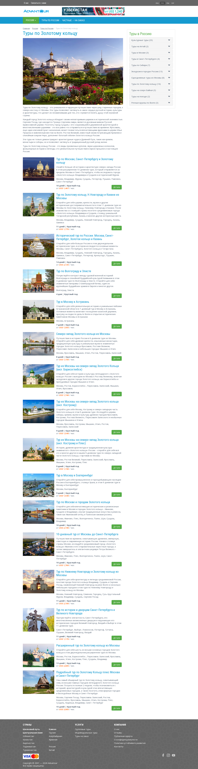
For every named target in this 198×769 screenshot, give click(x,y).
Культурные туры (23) (142, 40)
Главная (26, 28)
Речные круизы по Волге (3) (144, 102)
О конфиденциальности (125, 739)
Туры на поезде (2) (140, 96)
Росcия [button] (31, 20)
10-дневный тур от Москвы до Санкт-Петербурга (87, 534)
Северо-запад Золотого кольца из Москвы (83, 334)
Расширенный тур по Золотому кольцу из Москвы (88, 645)
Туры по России (46, 28)
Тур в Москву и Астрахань (72, 301)
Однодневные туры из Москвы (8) (147, 77)
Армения (53, 739)
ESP (173, 3)
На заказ (80, 20)
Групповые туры (83, 729)
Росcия (35, 28)
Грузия (52, 732)
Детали (116, 187)
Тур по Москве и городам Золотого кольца (83, 502)
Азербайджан (55, 736)
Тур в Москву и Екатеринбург (74, 475)
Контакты (118, 746)
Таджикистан (29, 746)
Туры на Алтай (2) (139, 46)
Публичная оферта (123, 736)
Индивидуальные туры (86, 732)
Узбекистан (28, 736)
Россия (52, 746)
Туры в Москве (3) (140, 52)
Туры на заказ (82, 736)
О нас (26, 3)
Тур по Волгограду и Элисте (73, 271)
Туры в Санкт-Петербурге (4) (145, 59)
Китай (52, 750)
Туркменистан (30, 750)
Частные (67, 20)
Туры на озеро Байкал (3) (143, 90)
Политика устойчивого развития (129, 743)
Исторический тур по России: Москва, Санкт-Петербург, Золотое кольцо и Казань (85, 237)
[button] (169, 40)
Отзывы (118, 732)
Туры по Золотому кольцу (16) (146, 84)
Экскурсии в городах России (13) (147, 71)
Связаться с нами (38, 3)
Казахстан (28, 739)
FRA (167, 3)
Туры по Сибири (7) (140, 65)
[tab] (151, 40)
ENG (157, 3)
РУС (162, 3)
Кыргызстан (28, 743)
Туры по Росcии (50, 20)
